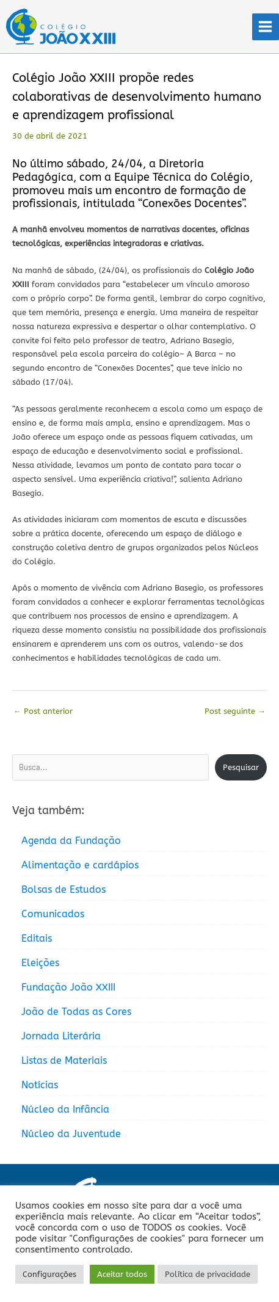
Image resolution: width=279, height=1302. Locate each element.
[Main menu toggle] (265, 26)
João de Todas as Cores (76, 1011)
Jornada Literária (61, 1036)
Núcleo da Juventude (71, 1134)
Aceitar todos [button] (122, 1274)
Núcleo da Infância (65, 1109)
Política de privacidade (207, 1274)
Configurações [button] (49, 1274)
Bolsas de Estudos (63, 889)
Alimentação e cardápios (80, 865)
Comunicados (52, 914)
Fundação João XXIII (68, 987)
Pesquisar (241, 767)
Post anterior (43, 711)
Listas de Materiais (64, 1060)
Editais (36, 938)
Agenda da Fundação (71, 840)
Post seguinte (235, 711)
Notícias (39, 1085)
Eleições (40, 963)
